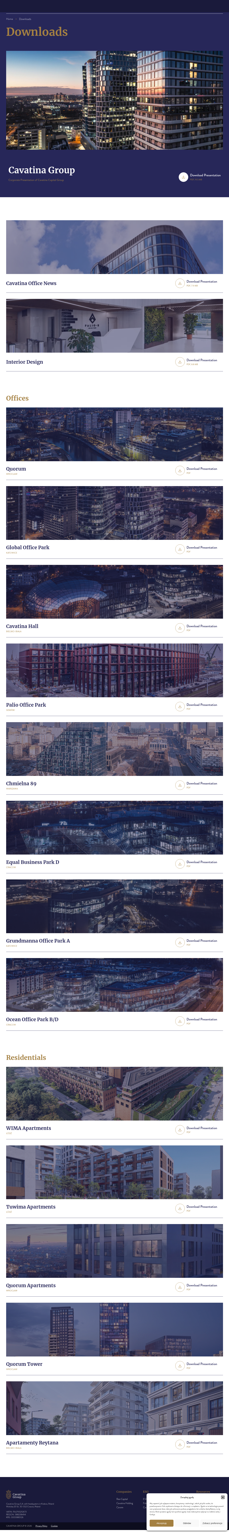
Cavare (119, 1509)
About (68, 7)
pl (218, 7)
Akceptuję (162, 1523)
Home (9, 19)
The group (87, 7)
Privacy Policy (41, 1527)
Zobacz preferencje (212, 1523)
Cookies (54, 1527)
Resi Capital (122, 1501)
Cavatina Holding (124, 1505)
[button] (222, 1497)
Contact (169, 7)
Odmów (187, 1523)
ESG (106, 7)
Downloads (148, 7)
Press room (124, 7)
